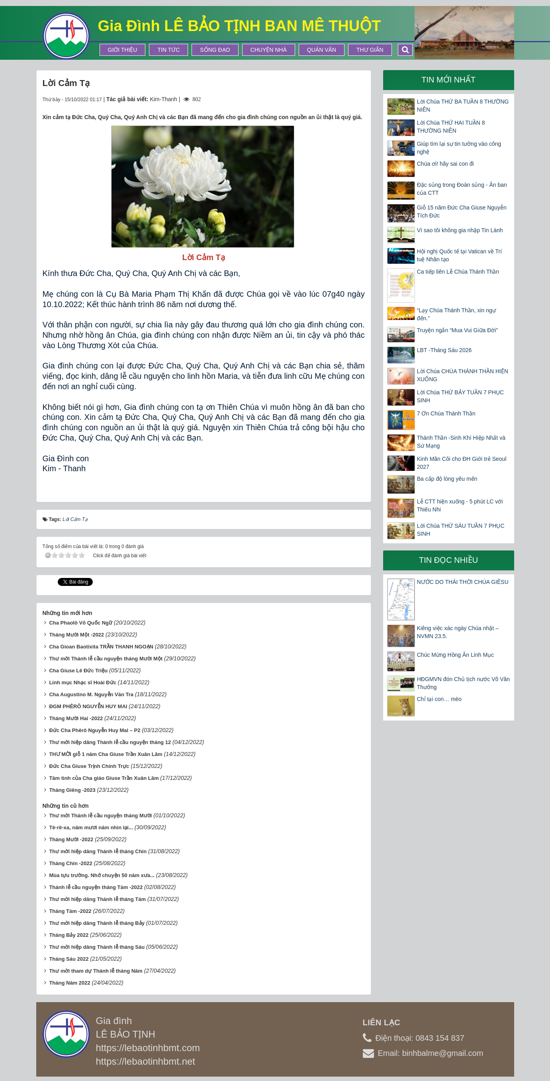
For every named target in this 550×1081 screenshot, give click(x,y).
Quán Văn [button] (321, 50)
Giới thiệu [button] (122, 50)
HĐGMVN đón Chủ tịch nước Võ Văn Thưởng (463, 683)
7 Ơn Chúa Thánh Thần (447, 413)
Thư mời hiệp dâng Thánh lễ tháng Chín (98, 851)
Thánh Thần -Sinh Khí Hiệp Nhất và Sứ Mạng (461, 442)
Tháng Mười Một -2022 (76, 635)
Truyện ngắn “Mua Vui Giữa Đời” (457, 330)
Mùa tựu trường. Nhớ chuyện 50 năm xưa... (102, 875)
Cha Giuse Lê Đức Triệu (78, 671)
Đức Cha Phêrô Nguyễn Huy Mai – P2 (94, 730)
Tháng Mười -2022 (71, 839)
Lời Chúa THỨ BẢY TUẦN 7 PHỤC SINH (460, 396)
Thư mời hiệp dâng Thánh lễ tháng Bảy (97, 923)
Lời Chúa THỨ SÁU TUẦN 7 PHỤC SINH (461, 530)
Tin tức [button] (168, 50)
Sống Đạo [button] (215, 50)
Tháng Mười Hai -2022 (76, 718)
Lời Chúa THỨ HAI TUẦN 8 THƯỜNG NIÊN (451, 126)
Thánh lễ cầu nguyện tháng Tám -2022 (96, 887)
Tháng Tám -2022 (70, 911)
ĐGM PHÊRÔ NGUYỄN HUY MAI (88, 706)
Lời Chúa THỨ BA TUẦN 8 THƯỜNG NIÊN (463, 105)
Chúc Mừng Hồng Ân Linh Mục (455, 655)
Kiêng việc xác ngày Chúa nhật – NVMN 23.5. (458, 632)
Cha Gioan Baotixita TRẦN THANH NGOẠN (101, 647)
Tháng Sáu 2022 (68, 959)
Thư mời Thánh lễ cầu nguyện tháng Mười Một (105, 659)
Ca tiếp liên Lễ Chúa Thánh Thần (458, 271)
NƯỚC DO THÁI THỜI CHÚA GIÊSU (463, 582)
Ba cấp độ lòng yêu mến (447, 479)
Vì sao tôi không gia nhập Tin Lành (460, 230)
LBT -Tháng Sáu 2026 (444, 350)
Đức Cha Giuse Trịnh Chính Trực (89, 766)
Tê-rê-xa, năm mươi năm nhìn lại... (91, 827)
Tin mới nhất (448, 79)
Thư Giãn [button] (370, 50)
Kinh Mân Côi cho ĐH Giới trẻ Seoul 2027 (462, 463)
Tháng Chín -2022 (70, 863)
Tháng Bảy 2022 (68, 935)
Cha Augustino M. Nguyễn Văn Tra (91, 694)
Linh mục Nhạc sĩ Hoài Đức (82, 682)
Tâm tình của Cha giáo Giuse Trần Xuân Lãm (104, 778)
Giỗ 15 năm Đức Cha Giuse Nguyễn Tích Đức (462, 211)
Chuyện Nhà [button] (269, 50)
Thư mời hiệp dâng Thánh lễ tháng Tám (97, 899)
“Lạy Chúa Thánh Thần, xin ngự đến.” (456, 314)
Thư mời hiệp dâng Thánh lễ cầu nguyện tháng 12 (110, 742)
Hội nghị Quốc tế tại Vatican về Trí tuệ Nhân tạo (459, 255)
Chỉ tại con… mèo (439, 699)
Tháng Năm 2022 (69, 983)
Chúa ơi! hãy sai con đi (445, 164)
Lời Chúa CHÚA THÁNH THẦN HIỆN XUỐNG (462, 375)
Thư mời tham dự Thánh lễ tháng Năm (96, 971)
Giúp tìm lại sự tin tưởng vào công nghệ (459, 148)
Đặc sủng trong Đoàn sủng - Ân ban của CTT (462, 189)
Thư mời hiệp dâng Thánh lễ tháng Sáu (97, 947)
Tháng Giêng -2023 (72, 790)
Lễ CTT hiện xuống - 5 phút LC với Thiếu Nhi (460, 505)
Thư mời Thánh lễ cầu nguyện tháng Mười (100, 816)
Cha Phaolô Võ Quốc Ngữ (80, 623)
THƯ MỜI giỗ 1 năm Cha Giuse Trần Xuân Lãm (105, 754)
